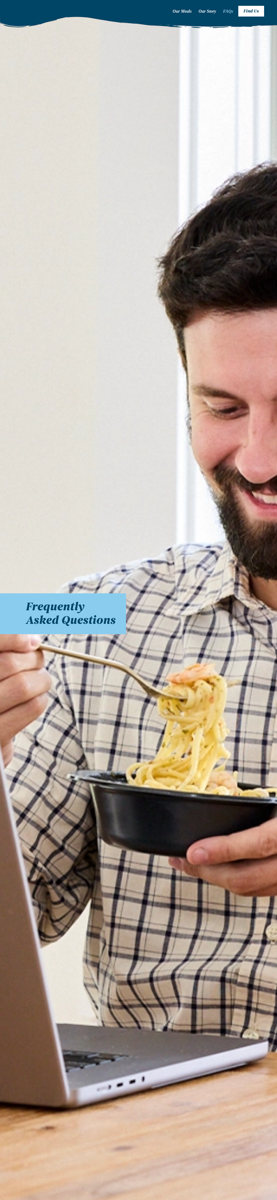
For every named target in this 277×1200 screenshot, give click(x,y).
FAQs (228, 11)
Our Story (207, 11)
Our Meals (182, 11)
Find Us (251, 11)
